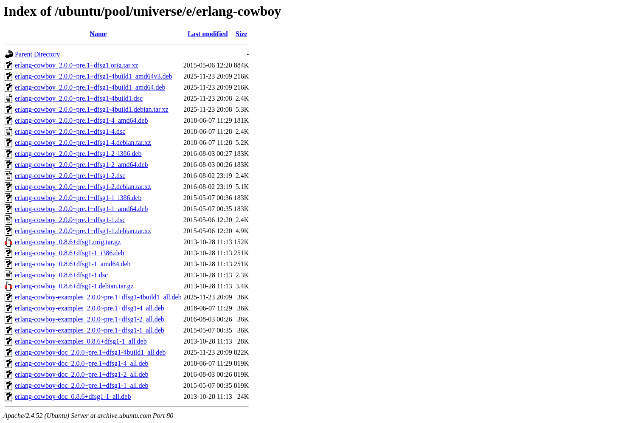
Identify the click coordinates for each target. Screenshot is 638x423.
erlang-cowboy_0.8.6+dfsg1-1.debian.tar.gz (74, 286)
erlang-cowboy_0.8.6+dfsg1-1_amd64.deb (73, 264)
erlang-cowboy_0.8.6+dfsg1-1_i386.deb (69, 253)
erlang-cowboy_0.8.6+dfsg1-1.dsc (61, 275)
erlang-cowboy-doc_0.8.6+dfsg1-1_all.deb (73, 396)
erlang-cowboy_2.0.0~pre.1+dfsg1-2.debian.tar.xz (83, 186)
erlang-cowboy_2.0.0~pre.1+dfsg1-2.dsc (70, 175)
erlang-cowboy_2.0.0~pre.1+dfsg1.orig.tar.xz (76, 65)
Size (241, 33)
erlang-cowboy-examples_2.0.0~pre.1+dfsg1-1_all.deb (89, 330)
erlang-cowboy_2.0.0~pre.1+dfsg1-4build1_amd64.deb (90, 87)
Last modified (208, 33)
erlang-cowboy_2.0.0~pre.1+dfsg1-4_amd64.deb (81, 120)
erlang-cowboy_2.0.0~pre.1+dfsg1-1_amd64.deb (81, 208)
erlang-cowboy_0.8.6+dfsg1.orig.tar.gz (68, 241)
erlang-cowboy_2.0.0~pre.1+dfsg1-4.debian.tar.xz (83, 142)
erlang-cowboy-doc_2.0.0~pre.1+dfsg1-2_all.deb (81, 374)
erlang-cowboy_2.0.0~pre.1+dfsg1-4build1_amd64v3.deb (93, 76)
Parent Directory (37, 54)
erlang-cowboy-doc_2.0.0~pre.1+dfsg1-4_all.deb (81, 363)
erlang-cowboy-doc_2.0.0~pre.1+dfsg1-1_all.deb (81, 385)
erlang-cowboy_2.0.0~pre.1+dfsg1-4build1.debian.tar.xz (92, 109)
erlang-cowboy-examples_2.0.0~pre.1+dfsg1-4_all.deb (89, 308)
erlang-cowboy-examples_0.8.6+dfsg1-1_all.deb (81, 341)
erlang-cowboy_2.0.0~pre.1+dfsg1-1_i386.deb (78, 197)
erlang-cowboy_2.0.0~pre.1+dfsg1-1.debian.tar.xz (83, 230)
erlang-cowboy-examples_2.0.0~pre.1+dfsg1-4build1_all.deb (98, 297)
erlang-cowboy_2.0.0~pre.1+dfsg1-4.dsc (70, 131)
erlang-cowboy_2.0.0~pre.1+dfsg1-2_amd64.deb (81, 164)
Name (98, 33)
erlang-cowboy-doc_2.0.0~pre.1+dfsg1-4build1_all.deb (90, 352)
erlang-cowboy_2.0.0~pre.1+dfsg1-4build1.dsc (79, 98)
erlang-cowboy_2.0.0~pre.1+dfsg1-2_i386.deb (78, 153)
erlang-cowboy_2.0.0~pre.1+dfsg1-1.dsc (70, 219)
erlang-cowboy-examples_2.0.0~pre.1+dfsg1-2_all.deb (89, 319)
